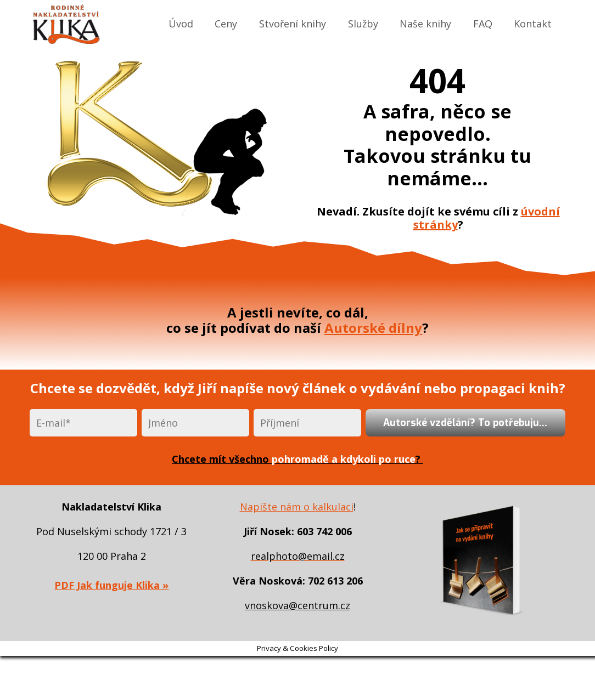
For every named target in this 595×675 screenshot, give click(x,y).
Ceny (226, 23)
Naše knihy (425, 23)
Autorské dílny (373, 328)
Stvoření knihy (292, 23)
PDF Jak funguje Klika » (111, 585)
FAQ (482, 23)
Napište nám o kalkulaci (296, 506)
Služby (363, 23)
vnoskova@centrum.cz (297, 605)
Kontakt (533, 23)
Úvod (181, 23)
